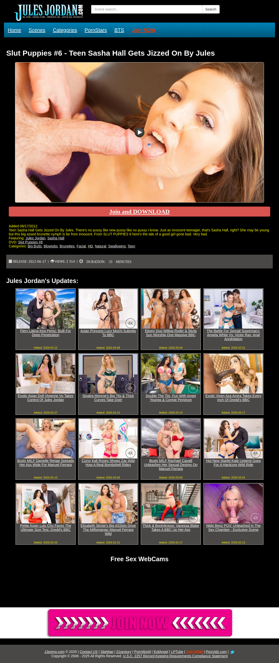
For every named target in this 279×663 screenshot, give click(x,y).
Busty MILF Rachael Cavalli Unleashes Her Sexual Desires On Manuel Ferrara (170, 465)
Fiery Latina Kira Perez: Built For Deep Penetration (45, 333)
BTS (119, 30)
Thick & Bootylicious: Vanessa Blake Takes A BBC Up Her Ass (171, 528)
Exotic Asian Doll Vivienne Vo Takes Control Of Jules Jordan (45, 398)
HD (90, 246)
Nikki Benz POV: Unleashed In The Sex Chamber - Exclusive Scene (233, 528)
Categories (65, 30)
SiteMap (106, 652)
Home (14, 30)
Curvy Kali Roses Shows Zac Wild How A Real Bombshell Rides (108, 463)
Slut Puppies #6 (30, 242)
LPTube (177, 652)
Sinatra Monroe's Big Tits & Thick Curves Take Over (108, 398)
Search (210, 9)
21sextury (123, 652)
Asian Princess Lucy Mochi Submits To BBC (108, 333)
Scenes (37, 30)
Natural (100, 246)
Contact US (89, 652)
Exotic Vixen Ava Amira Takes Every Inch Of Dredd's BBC (233, 398)
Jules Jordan (35, 238)
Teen (131, 246)
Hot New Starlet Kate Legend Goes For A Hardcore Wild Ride (233, 463)
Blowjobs (51, 246)
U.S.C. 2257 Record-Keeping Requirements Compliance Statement (175, 656)
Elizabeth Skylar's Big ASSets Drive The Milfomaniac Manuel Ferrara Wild (108, 530)
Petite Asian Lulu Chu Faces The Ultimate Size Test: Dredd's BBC (45, 528)
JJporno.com (54, 652)
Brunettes (67, 246)
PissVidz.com (216, 652)
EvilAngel (161, 652)
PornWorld (142, 652)
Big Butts (35, 246)
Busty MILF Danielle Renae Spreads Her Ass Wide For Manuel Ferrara (45, 463)
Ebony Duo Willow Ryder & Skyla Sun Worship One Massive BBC (171, 333)
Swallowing (117, 246)
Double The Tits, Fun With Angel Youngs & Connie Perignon (171, 398)
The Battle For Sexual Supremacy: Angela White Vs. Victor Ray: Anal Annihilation (233, 335)
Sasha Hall (55, 238)
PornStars (96, 30)
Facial (81, 246)
